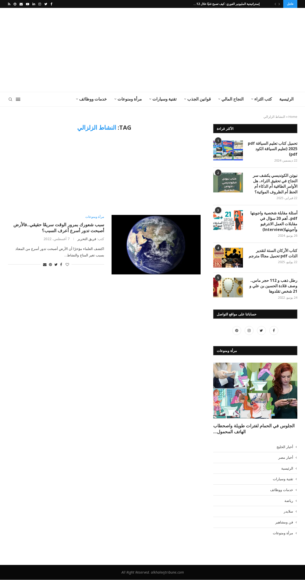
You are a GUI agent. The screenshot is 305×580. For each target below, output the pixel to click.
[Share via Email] (45, 264)
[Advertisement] (103, 49)
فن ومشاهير (284, 522)
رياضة (288, 500)
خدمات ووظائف (93, 99)
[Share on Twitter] (56, 264)
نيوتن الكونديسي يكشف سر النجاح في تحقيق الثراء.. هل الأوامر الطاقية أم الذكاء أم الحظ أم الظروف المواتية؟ (275, 184)
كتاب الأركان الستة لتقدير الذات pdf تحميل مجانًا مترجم (273, 253)
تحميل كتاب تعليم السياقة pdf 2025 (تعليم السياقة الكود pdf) (272, 149)
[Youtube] (27, 4)
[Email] (21, 4)
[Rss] (9, 4)
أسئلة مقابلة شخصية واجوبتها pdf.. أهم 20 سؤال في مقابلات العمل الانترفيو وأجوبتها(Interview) (273, 221)
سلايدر (288, 511)
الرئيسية (286, 99)
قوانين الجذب (199, 99)
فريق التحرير (86, 238)
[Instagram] (39, 4)
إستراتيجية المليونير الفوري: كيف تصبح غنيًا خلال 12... (227, 4)
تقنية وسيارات (164, 99)
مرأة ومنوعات (129, 99)
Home (292, 116)
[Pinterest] (236, 330)
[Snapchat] (15, 4)
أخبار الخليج (285, 446)
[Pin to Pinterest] (50, 264)
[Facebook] (51, 4)
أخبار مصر (285, 457)
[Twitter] (45, 4)
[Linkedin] (33, 4)
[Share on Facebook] (61, 264)
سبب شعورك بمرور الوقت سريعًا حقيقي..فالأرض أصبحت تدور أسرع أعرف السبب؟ (58, 227)
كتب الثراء (263, 99)
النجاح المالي (232, 99)
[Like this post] (67, 264)
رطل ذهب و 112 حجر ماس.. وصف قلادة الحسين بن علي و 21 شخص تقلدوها (273, 286)
